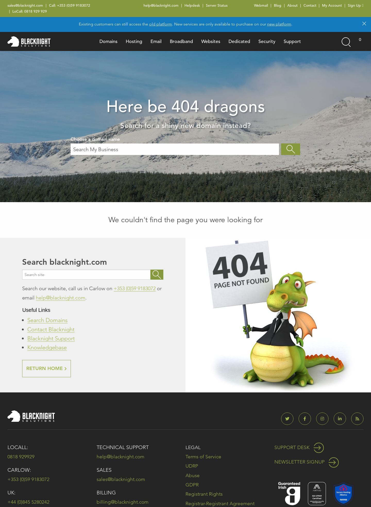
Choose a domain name (175, 145)
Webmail (261, 5)
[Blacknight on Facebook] (307, 419)
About (292, 5)
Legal (193, 447)
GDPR (192, 485)
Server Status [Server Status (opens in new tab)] (216, 5)
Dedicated (239, 41)
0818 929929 (21, 457)
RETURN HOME (47, 369)
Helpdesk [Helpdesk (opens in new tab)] (192, 5)
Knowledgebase (47, 347)
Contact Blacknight (50, 329)
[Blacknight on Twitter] (289, 419)
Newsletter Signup (307, 462)
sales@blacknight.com (25, 5)
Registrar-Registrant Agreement (221, 503)
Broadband (181, 41)
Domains (108, 41)
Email (156, 41)
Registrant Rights (205, 494)
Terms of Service (204, 457)
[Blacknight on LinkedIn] (342, 419)
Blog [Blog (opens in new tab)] (277, 5)
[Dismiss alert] (364, 23)
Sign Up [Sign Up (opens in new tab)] (355, 5)
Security (266, 41)
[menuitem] (108, 41)
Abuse (192, 475)
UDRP (192, 466)
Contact (309, 5)
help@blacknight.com (161, 5)
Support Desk (299, 447)
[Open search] (346, 41)
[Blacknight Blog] (357, 419)
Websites (210, 41)
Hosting (134, 41)
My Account (332, 5)
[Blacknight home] (28, 41)
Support (292, 41)
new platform (279, 24)
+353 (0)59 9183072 (73, 5)
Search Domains (47, 320)
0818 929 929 (35, 11)
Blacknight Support (51, 338)
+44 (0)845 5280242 (28, 502)
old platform (160, 24)
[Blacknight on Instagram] (324, 419)
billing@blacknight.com (123, 502)
